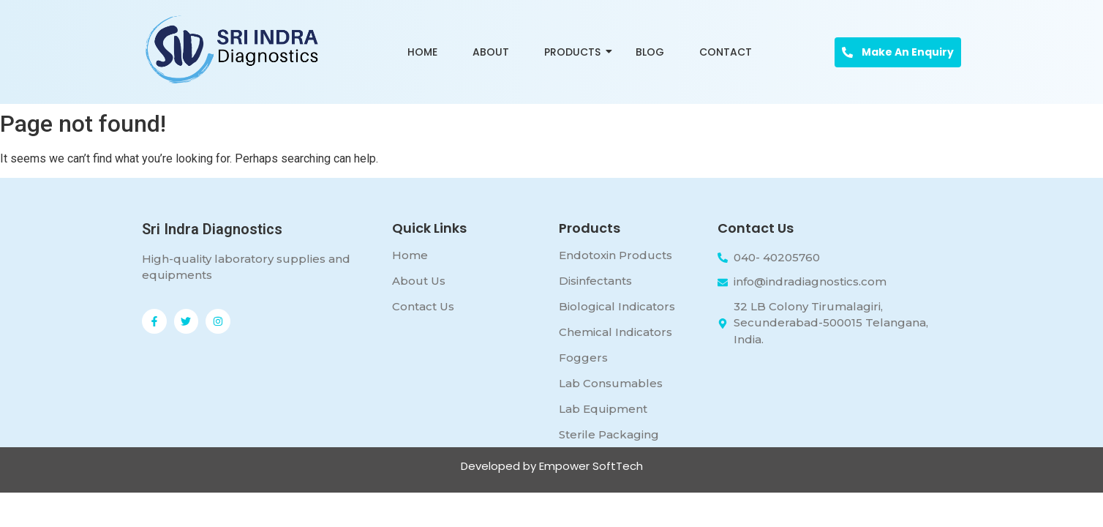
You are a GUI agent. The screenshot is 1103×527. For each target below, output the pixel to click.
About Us (418, 281)
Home (422, 52)
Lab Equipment (603, 409)
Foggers (583, 358)
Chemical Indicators (615, 332)
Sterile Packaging (609, 434)
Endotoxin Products (615, 255)
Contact (725, 52)
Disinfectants (595, 281)
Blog (650, 52)
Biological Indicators (617, 306)
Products (575, 52)
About (491, 52)
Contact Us (423, 306)
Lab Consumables (611, 383)
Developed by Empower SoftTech (552, 466)
